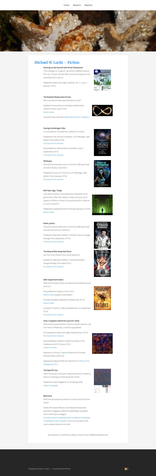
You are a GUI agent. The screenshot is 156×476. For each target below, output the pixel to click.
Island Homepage (50, 385)
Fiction (66, 5)
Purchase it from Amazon (53, 143)
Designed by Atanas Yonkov (39, 469)
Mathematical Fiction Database (76, 117)
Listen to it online (50, 347)
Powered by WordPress (61, 469)
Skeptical (88, 5)
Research (77, 5)
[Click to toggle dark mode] (126, 469)
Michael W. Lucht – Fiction (56, 62)
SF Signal (63, 352)
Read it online (48, 112)
